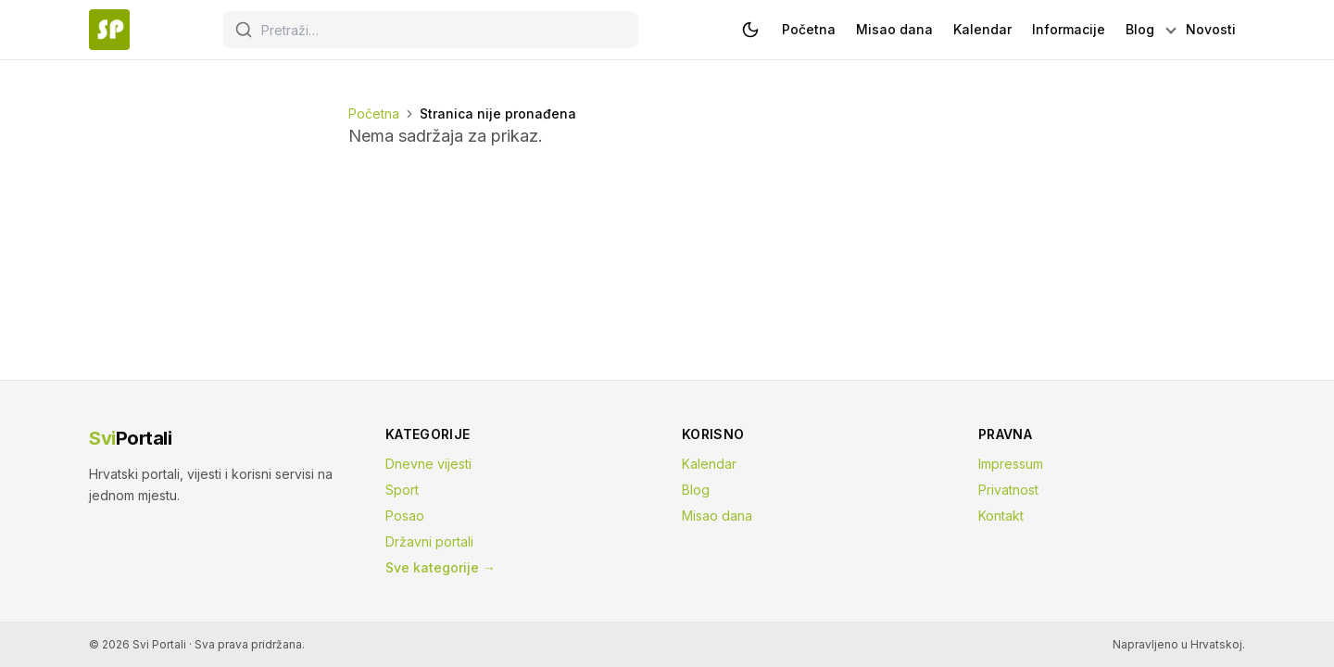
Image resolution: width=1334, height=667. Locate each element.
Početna (373, 113)
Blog (696, 489)
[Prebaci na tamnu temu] (750, 29)
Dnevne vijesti (428, 464)
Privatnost (1008, 489)
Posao (404, 515)
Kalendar (709, 464)
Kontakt (1001, 515)
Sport (402, 489)
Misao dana (717, 515)
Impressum (1010, 464)
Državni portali (429, 541)
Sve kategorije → (440, 567)
